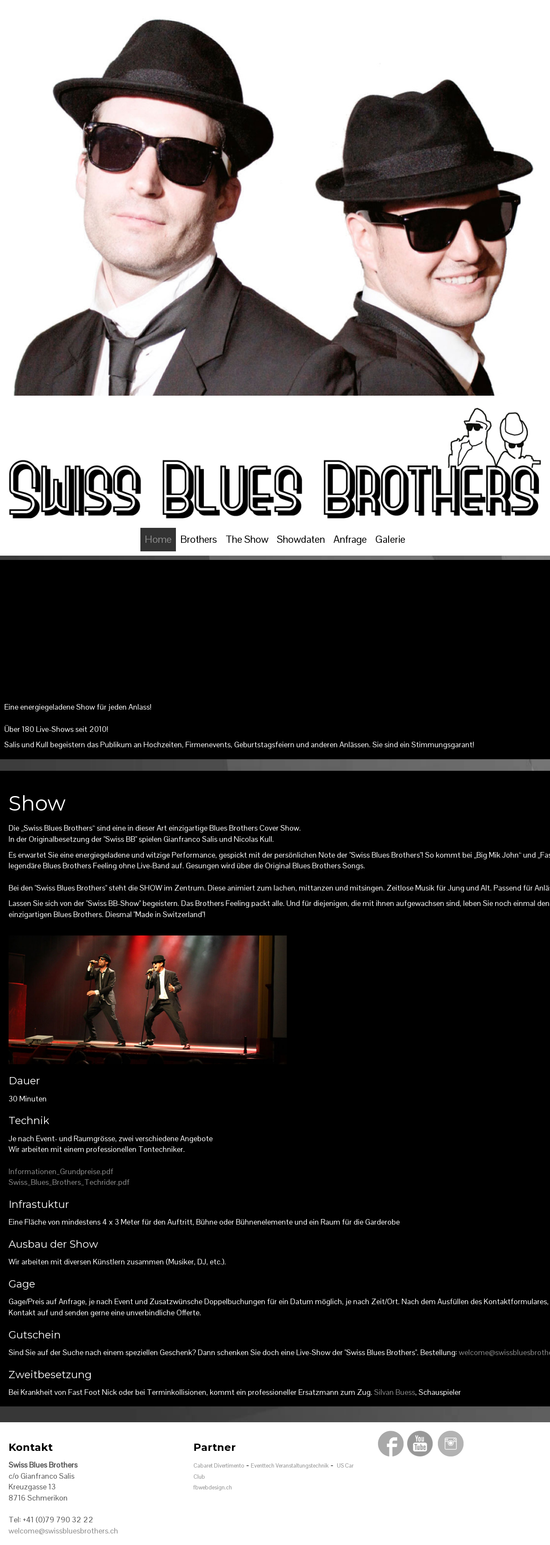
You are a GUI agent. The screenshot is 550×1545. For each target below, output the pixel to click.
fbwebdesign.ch (212, 1487)
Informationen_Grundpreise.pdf (61, 1171)
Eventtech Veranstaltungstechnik (290, 1465)
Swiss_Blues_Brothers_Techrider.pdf (69, 1182)
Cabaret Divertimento (218, 1465)
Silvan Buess (394, 1392)
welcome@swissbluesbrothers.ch (63, 1531)
